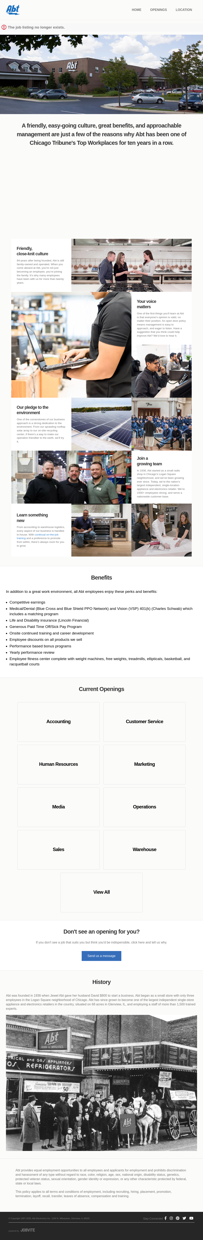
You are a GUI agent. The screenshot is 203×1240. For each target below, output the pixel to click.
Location (184, 10)
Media (58, 806)
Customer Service (144, 721)
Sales (58, 849)
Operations (144, 806)
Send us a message (101, 956)
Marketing (144, 764)
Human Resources (58, 764)
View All (101, 892)
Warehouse (144, 849)
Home (136, 10)
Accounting (58, 721)
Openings (158, 10)
